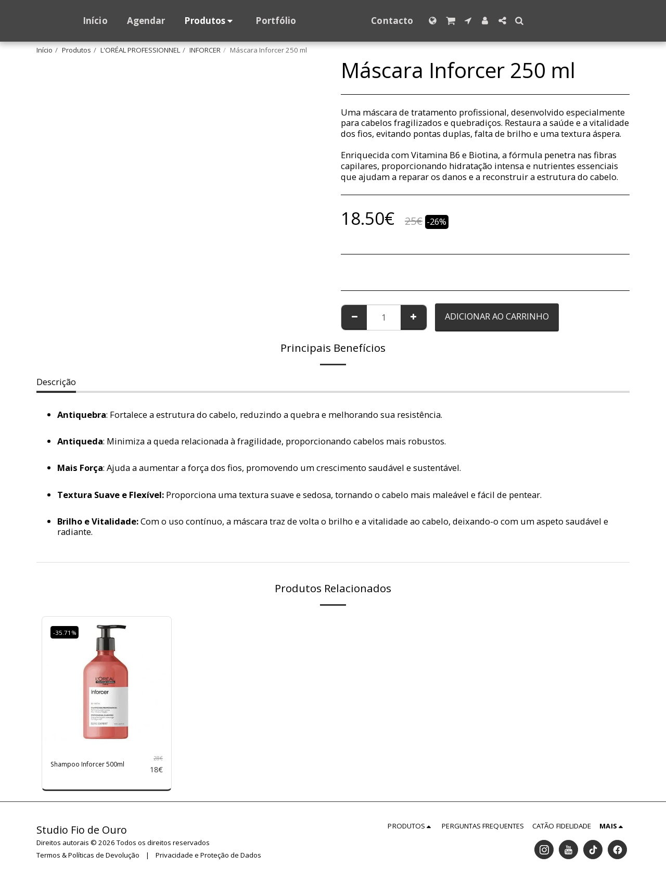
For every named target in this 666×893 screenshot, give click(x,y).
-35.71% (68, 631)
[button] (470, 20)
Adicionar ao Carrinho (497, 316)
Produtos (76, 50)
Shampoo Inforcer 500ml (86, 766)
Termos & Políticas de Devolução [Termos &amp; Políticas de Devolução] (87, 859)
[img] (106, 681)
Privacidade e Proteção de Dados (208, 859)
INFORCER (205, 50)
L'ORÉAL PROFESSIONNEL (140, 50)
